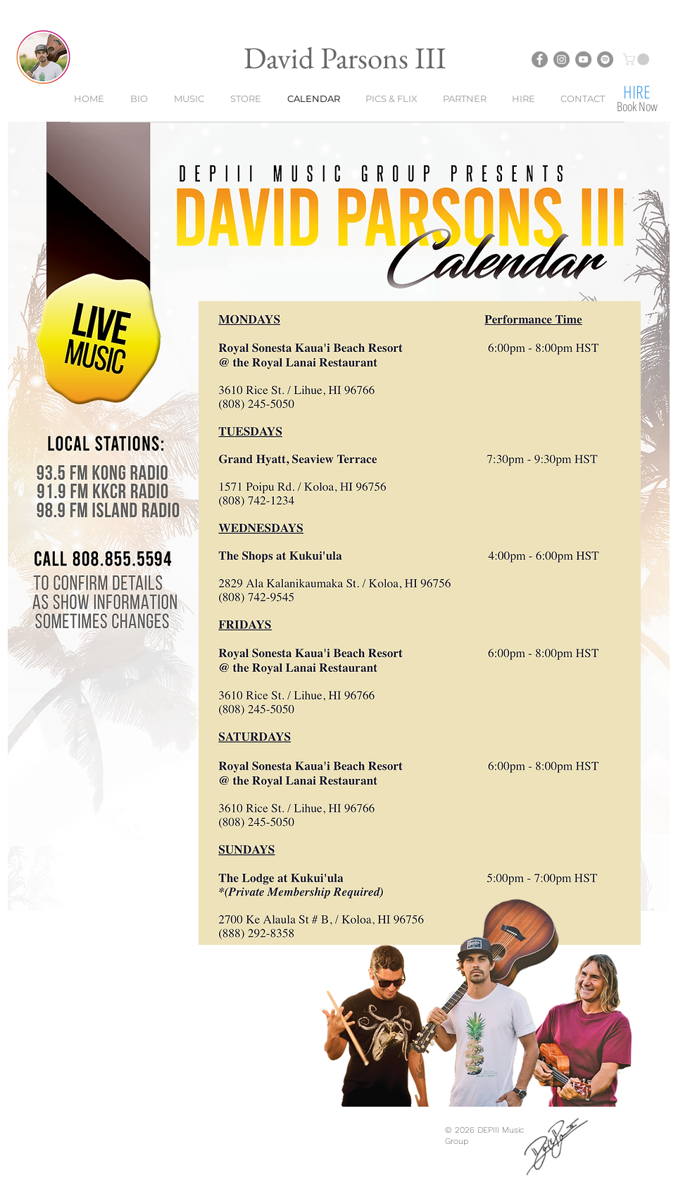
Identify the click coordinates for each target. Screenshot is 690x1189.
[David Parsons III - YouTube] (583, 59)
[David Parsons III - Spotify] (605, 59)
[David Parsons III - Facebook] (540, 59)
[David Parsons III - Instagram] (561, 59)
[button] (637, 59)
